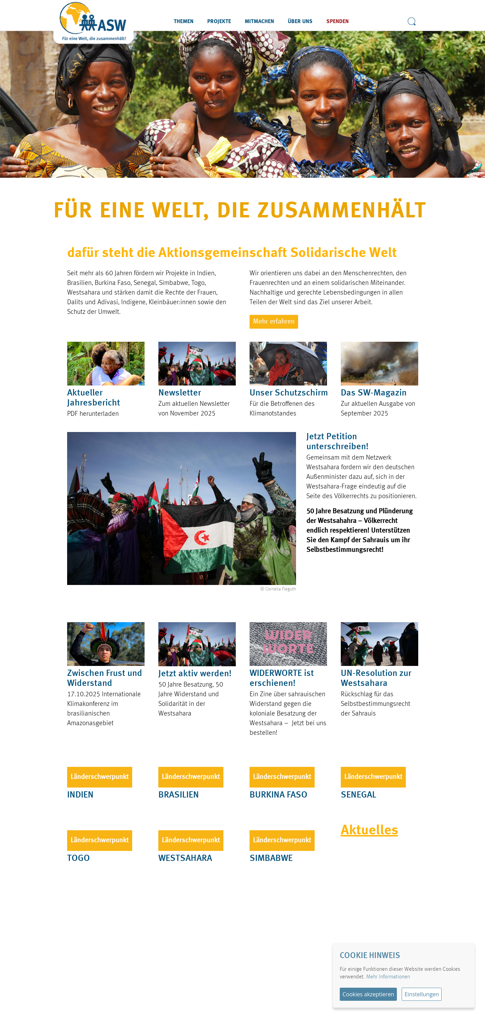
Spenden (337, 21)
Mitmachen (259, 21)
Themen (183, 21)
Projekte (219, 21)
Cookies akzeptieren (368, 994)
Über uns (300, 21)
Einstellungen (421, 994)
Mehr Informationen (388, 977)
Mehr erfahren (274, 321)
